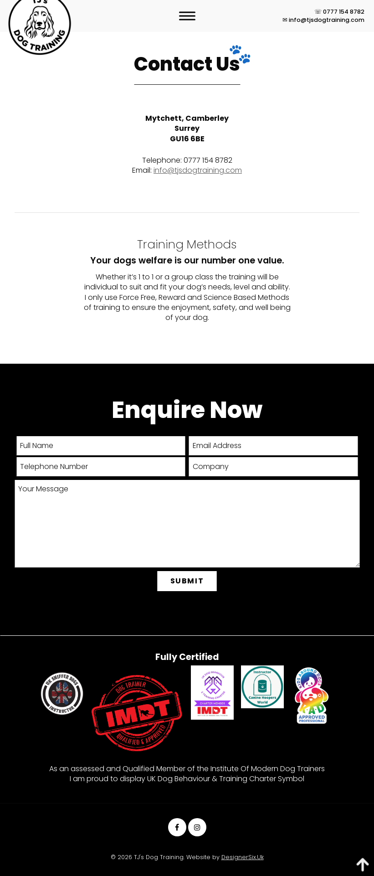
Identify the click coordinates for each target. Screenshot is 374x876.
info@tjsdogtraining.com (198, 170)
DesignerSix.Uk (242, 857)
